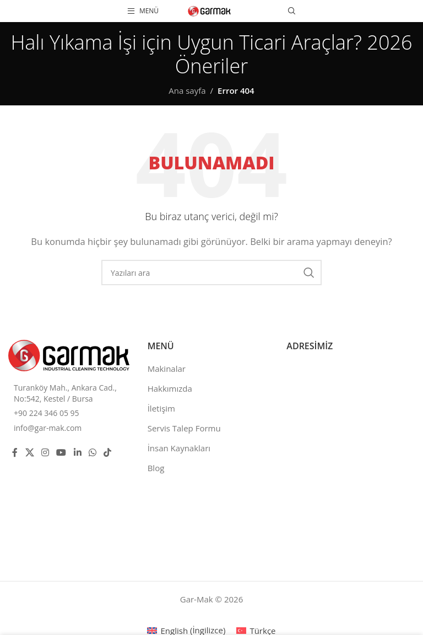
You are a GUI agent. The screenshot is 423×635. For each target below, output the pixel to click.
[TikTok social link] (107, 452)
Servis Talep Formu (184, 428)
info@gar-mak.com (48, 428)
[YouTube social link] (61, 452)
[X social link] (29, 452)
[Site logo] (209, 9)
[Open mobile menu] (143, 11)
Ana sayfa (187, 90)
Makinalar (167, 368)
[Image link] (68, 354)
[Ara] (292, 11)
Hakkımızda (170, 388)
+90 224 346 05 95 (46, 413)
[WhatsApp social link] (92, 452)
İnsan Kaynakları (179, 447)
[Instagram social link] (44, 452)
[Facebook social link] (14, 452)
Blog (156, 467)
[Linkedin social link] (77, 452)
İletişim (161, 408)
